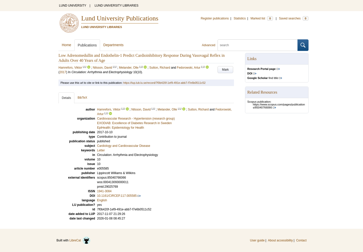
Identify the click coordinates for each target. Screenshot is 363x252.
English (102, 200)
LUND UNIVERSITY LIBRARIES (116, 5)
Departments (113, 45)
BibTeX (82, 97)
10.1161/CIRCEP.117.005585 (117, 196)
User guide (257, 240)
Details (66, 98)
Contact (301, 240)
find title (262, 77)
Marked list (262, 18)
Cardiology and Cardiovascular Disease (123, 146)
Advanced (208, 45)
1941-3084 (104, 191)
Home (66, 45)
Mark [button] (225, 69)
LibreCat (79, 240)
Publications (87, 45)
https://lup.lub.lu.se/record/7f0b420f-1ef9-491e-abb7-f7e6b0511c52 (164, 82)
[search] (258, 45)
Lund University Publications (119, 18)
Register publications (215, 18)
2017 (62, 72)
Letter (101, 150)
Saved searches (294, 18)
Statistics (240, 18)
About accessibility (280, 240)
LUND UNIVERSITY (72, 5)
